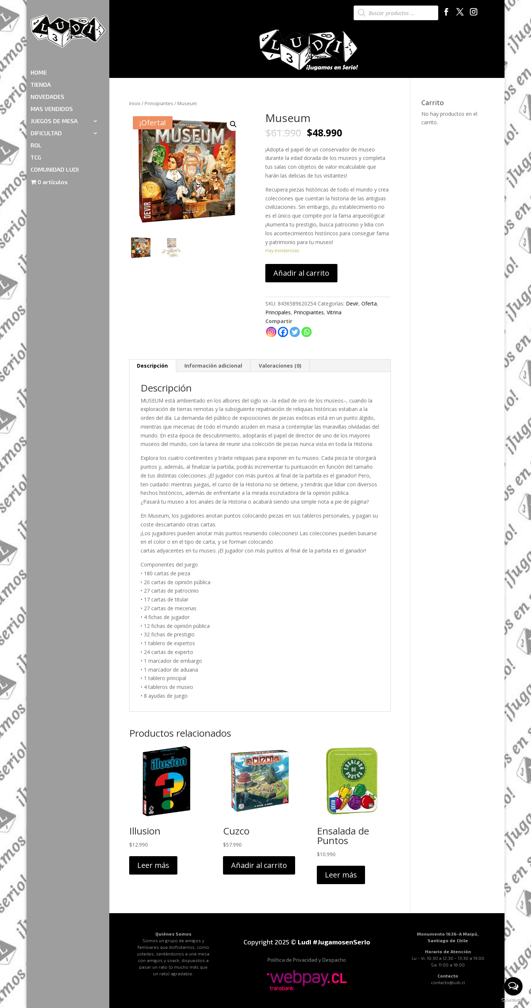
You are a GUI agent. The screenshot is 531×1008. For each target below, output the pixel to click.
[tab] (152, 366)
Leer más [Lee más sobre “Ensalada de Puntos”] (341, 875)
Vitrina (334, 312)
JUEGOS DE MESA (54, 78)
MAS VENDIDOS (52, 66)
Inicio (135, 103)
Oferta (369, 303)
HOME (39, 30)
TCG (36, 115)
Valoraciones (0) (280, 365)
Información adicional (213, 365)
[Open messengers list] (513, 986)
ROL (36, 103)
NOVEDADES (47, 54)
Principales (278, 312)
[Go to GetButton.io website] (513, 1000)
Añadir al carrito (301, 273)
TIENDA (41, 42)
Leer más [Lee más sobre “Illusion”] (153, 865)
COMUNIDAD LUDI (55, 127)
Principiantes (159, 103)
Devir (352, 303)
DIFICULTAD (46, 90)
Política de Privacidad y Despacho (307, 960)
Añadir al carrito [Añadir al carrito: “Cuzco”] (259, 865)
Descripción (152, 365)
